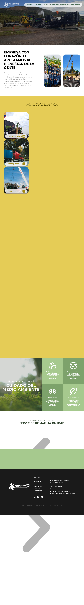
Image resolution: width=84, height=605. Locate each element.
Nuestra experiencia (37, 480)
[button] (36, 529)
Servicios (38, 5)
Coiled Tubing (15, 136)
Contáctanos (75, 4)
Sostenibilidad (65, 4)
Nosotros (30, 4)
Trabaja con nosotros (51, 4)
